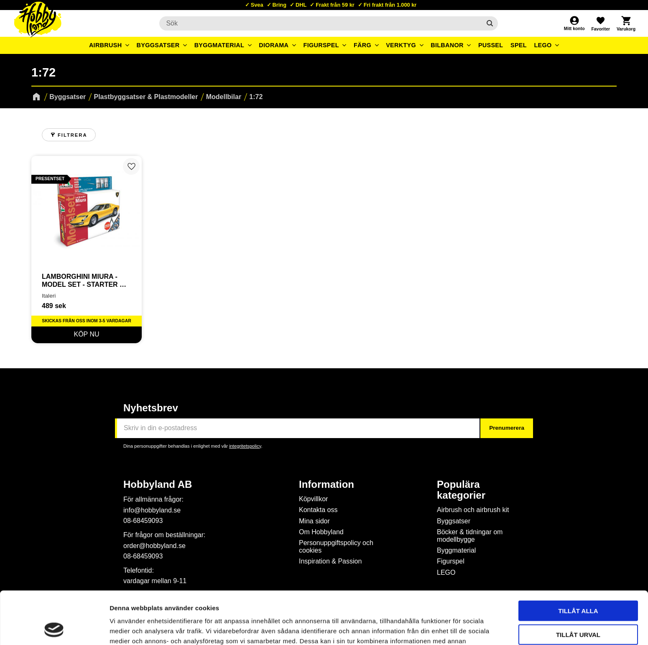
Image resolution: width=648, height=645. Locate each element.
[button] (600, 23)
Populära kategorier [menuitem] (461, 490)
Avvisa (578, 608)
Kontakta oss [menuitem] (318, 509)
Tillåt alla (578, 561)
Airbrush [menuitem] (105, 45)
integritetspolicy (245, 446)
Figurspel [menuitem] (321, 45)
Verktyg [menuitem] (401, 45)
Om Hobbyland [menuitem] (321, 531)
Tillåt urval (578, 585)
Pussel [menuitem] (490, 45)
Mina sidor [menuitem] (314, 521)
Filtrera (72, 135)
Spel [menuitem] (518, 45)
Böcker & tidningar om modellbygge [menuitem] (470, 535)
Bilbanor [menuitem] (447, 45)
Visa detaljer (454, 628)
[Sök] (489, 23)
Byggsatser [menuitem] (158, 45)
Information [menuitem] (326, 484)
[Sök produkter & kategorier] (320, 23)
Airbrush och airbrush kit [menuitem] (473, 509)
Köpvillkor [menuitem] (313, 498)
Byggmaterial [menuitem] (219, 45)
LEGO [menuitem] (542, 45)
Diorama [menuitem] (273, 45)
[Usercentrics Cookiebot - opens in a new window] (54, 628)
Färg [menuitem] (362, 45)
